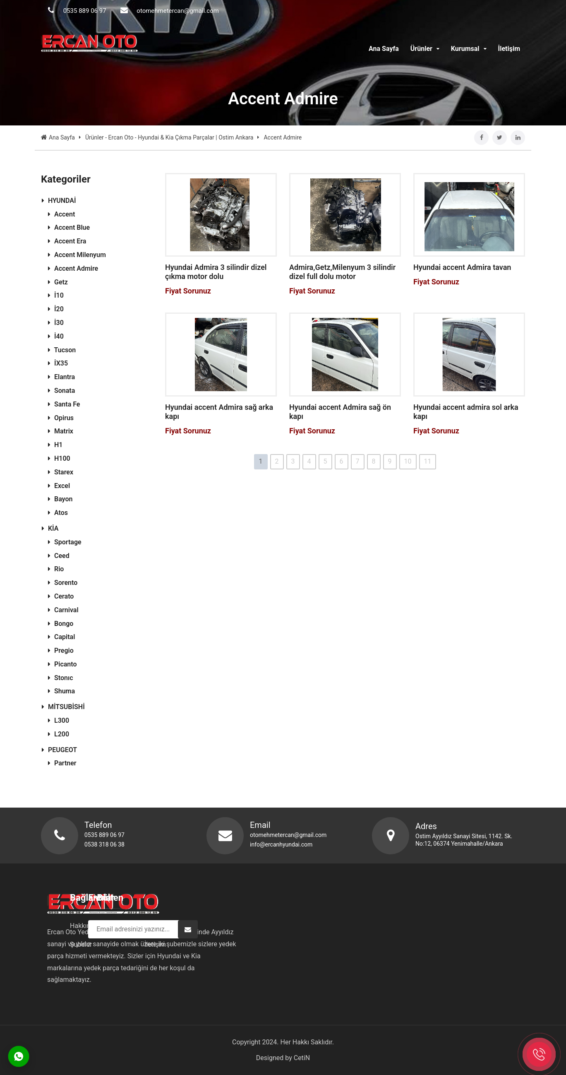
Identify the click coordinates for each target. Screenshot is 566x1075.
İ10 (56, 295)
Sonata (61, 390)
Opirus (61, 418)
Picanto (62, 664)
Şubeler (260, 944)
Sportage (65, 542)
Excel (59, 486)
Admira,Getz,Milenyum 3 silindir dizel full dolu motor (342, 272)
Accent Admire (73, 268)
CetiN (302, 1058)
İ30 (56, 323)
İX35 (58, 363)
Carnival (63, 610)
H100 (59, 458)
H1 (55, 445)
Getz (58, 282)
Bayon (60, 499)
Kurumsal (469, 49)
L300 (58, 720)
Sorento (62, 583)
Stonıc (60, 678)
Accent (61, 214)
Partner (62, 763)
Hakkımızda (266, 926)
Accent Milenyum (77, 255)
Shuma (61, 691)
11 (428, 461)
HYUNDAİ (59, 200)
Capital (61, 637)
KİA (50, 528)
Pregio (61, 650)
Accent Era (67, 241)
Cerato (61, 596)
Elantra (61, 377)
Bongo (60, 624)
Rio (56, 569)
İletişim (509, 49)
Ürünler (424, 49)
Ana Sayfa (384, 49)
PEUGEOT (59, 750)
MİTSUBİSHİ (63, 707)
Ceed (59, 556)
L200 (58, 734)
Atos (58, 513)
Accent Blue (69, 227)
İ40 (56, 336)
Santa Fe (64, 404)
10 (408, 461)
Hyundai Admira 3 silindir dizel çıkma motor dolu (216, 272)
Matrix (60, 431)
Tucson (62, 350)
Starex (60, 472)
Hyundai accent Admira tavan (462, 267)
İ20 (56, 309)
